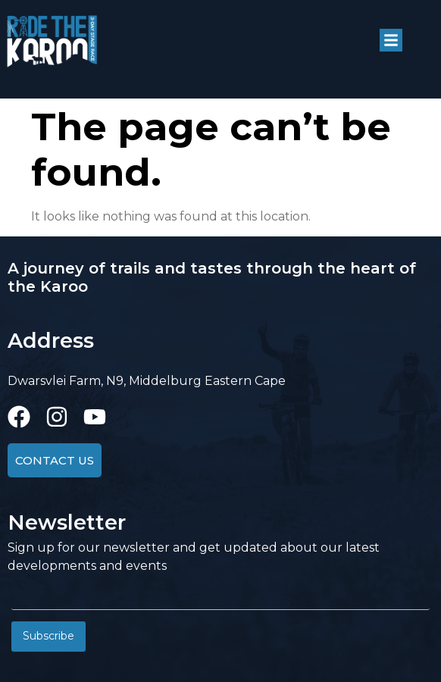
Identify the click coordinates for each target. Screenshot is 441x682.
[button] (391, 40)
